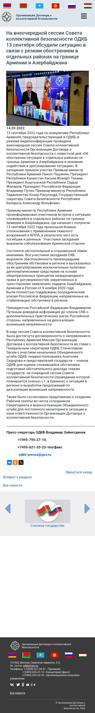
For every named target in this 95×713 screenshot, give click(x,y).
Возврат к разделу (17, 477)
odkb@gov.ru (30, 665)
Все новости (12, 485)
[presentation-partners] (7, 508)
